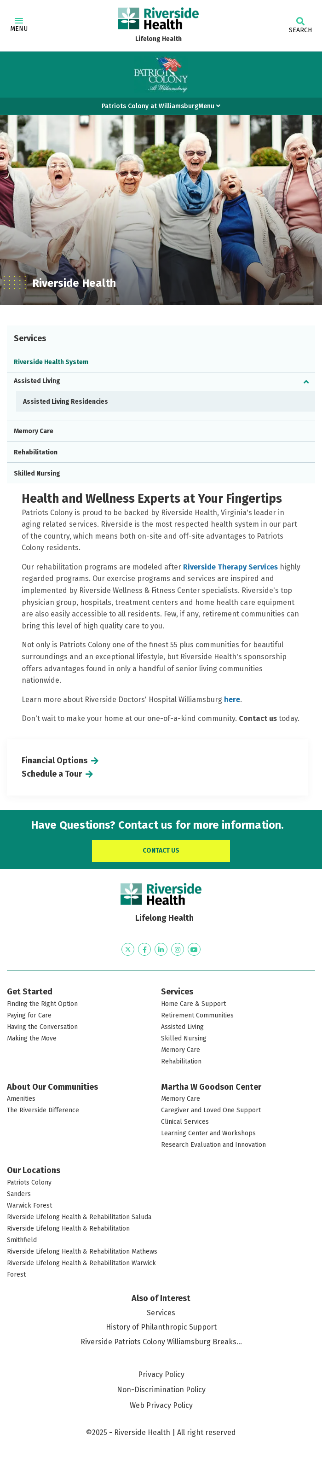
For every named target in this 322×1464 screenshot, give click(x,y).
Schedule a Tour (52, 774)
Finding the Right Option (42, 1004)
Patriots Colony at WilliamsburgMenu (161, 106)
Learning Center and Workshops (208, 1133)
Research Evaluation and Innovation (213, 1145)
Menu (19, 25)
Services (161, 1312)
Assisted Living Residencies (65, 402)
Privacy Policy (161, 1374)
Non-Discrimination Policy (161, 1389)
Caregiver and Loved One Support (211, 1110)
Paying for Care (29, 1015)
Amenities (21, 1099)
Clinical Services (185, 1122)
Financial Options (54, 760)
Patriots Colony (29, 1182)
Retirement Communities (197, 1015)
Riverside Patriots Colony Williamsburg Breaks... (161, 1341)
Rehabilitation (36, 452)
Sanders (19, 1194)
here (232, 699)
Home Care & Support (193, 1004)
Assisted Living (37, 381)
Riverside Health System (51, 362)
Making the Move (32, 1038)
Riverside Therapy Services (230, 567)
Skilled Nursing (37, 473)
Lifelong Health (158, 39)
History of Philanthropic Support (161, 1327)
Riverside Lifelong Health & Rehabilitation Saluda (79, 1217)
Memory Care (33, 431)
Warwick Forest (29, 1205)
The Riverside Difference (43, 1110)
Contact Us (161, 850)
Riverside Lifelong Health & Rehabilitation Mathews (82, 1251)
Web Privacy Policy (161, 1405)
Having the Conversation (42, 1027)
